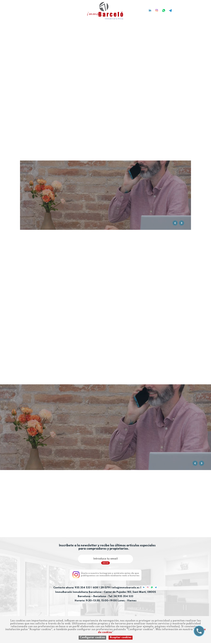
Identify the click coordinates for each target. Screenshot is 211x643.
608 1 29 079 (101, 588)
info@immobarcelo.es (126, 588)
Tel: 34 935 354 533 (120, 596)
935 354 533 (82, 588)
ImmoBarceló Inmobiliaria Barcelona (78, 592)
